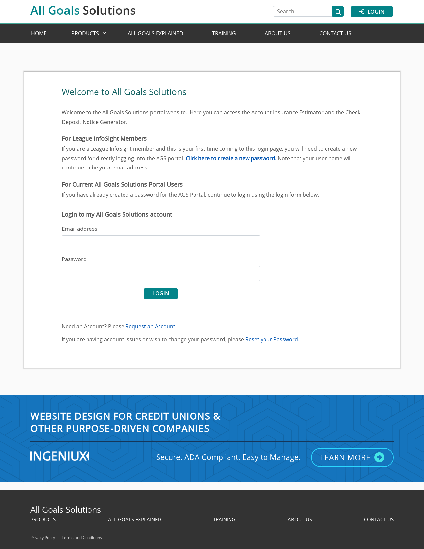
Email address (79, 228)
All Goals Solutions (65, 509)
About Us (278, 33)
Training (224, 33)
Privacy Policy (42, 537)
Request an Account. (151, 326)
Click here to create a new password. (231, 158)
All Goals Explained (155, 33)
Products (85, 33)
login (160, 293)
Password (74, 259)
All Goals (83, 10)
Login (372, 11)
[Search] (306, 11)
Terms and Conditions (82, 537)
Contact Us (335, 33)
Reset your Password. (272, 339)
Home (39, 33)
